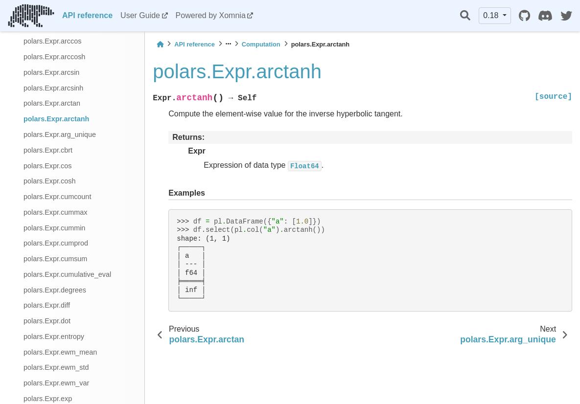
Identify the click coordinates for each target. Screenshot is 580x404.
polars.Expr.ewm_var (56, 383)
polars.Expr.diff (46, 305)
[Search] (465, 16)
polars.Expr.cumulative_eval (67, 274)
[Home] (160, 44)
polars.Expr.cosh (49, 181)
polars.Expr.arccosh (54, 57)
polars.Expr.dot (46, 321)
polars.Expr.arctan (51, 103)
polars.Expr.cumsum (55, 259)
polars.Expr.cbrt (47, 150)
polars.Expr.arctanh (56, 119)
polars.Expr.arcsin (51, 72)
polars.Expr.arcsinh (53, 88)
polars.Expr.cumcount (57, 197)
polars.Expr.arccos (52, 41)
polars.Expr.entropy (53, 336)
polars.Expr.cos (47, 166)
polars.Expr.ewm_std (56, 367)
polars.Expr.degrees (54, 290)
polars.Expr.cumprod (55, 243)
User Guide (140, 15)
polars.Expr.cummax (55, 212)
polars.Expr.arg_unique (59, 134)
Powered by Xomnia (211, 15)
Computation (261, 44)
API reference (87, 15)
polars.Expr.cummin (54, 228)
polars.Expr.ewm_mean (60, 352)
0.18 (492, 15)
